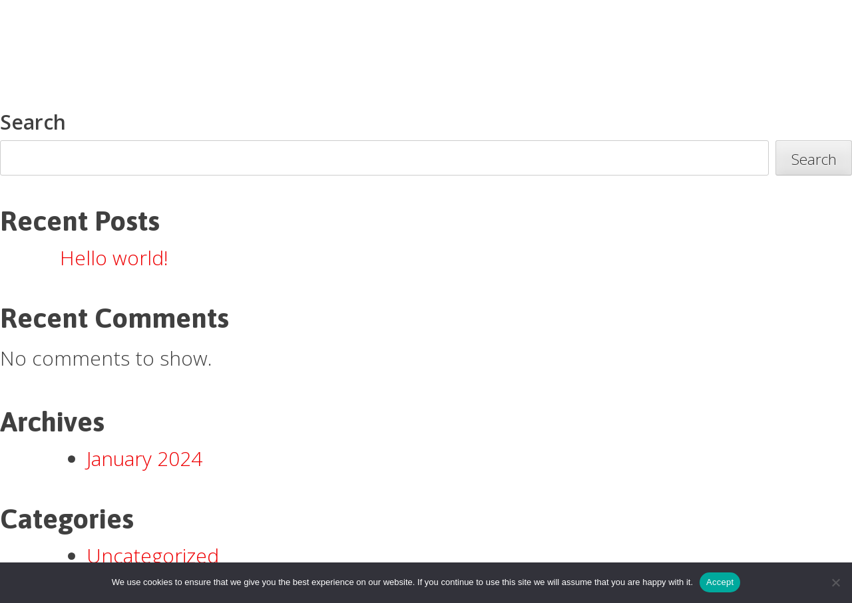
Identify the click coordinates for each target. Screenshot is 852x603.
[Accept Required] (835, 582)
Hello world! (114, 257)
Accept (720, 582)
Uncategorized (153, 555)
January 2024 (144, 458)
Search (33, 122)
